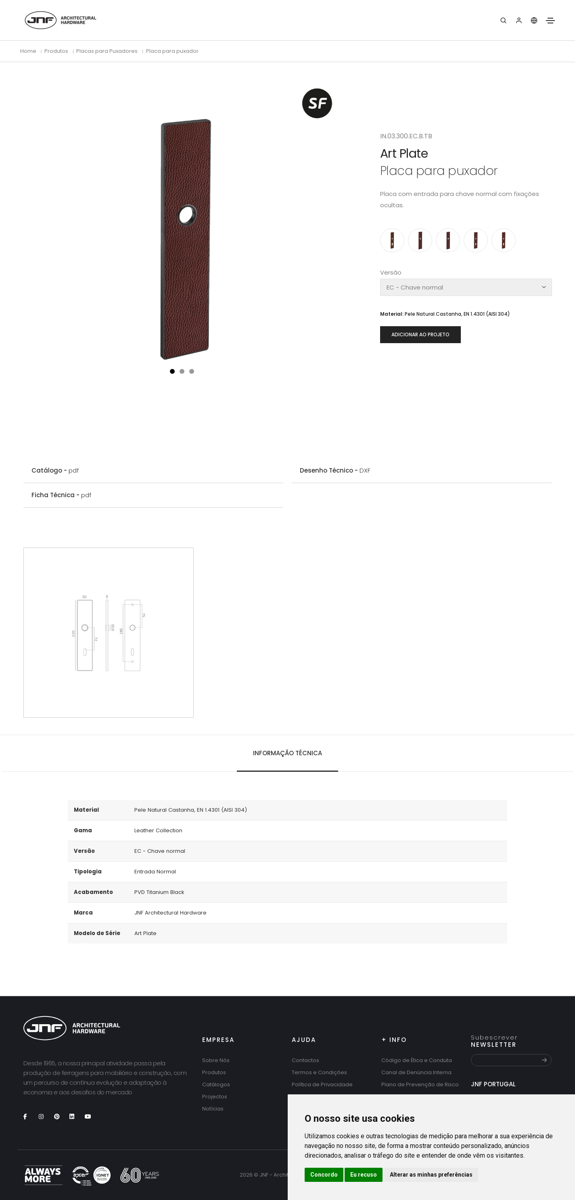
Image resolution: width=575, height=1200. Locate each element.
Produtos (214, 1072)
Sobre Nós (216, 1060)
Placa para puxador (172, 51)
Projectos (214, 1096)
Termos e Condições (319, 1072)
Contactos (305, 1060)
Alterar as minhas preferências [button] (431, 1174)
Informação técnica (287, 753)
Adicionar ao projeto (420, 334)
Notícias (213, 1108)
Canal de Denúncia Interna (416, 1072)
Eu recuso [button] (363, 1174)
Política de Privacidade (322, 1084)
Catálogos (216, 1084)
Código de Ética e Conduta (416, 1060)
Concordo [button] (324, 1174)
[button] (172, 371)
